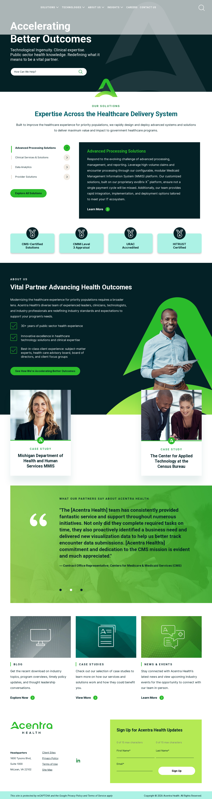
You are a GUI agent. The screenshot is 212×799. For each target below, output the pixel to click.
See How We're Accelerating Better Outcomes (45, 371)
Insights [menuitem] (115, 7)
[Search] (81, 71)
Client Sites (49, 752)
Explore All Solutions (28, 193)
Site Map (47, 769)
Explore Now (19, 700)
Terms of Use (50, 763)
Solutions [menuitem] (50, 7)
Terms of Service (97, 794)
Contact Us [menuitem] (148, 7)
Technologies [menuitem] (74, 7)
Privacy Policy (50, 758)
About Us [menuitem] (96, 7)
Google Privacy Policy (71, 794)
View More (83, 700)
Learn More (149, 700)
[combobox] (49, 71)
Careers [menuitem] (132, 7)
